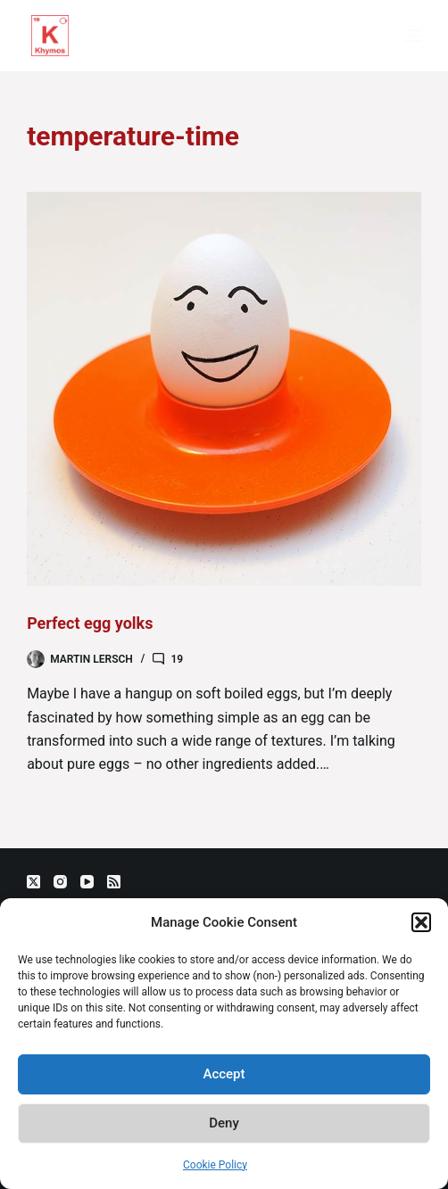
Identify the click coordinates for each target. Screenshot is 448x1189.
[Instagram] (60, 881)
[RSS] (113, 881)
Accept (224, 1074)
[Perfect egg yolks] (224, 389)
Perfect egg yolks (90, 623)
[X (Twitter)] (33, 881)
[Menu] (413, 36)
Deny (224, 1123)
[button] (421, 922)
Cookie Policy (215, 1165)
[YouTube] (87, 881)
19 (176, 659)
